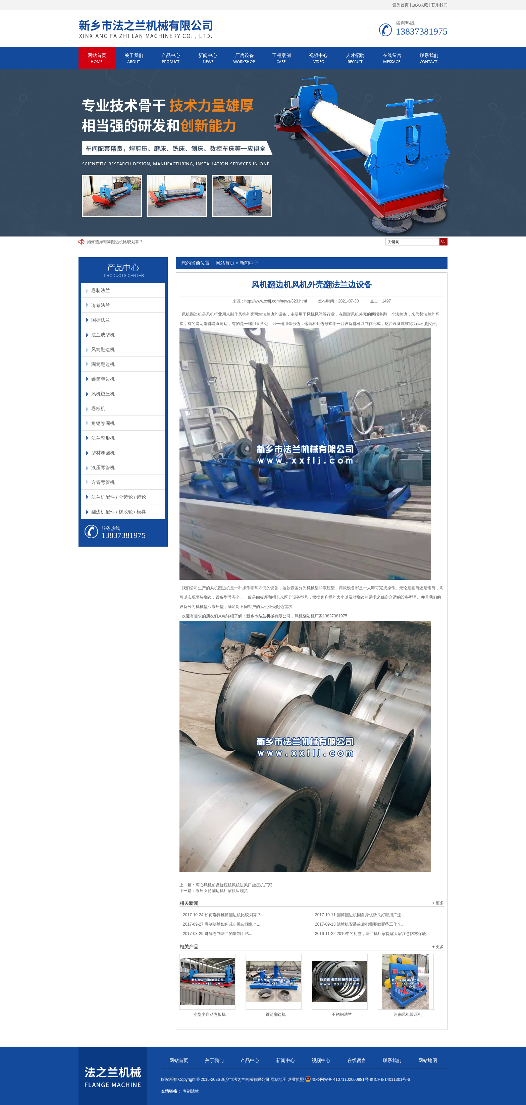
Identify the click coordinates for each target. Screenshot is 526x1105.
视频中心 (318, 55)
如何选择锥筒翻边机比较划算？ (115, 241)
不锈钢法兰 (342, 1014)
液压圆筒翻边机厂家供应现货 (222, 890)
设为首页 (400, 5)
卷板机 (98, 408)
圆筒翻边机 (103, 364)
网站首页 (97, 55)
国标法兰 (100, 320)
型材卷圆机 (103, 452)
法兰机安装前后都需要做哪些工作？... (360, 924)
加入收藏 (420, 5)
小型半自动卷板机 (210, 1014)
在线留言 (392, 55)
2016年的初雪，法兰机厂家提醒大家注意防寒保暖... (372, 933)
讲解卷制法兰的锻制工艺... (217, 933)
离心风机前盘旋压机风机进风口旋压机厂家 (234, 885)
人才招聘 (355, 55)
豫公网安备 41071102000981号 (337, 1079)
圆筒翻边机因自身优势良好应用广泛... (360, 915)
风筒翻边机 (103, 349)
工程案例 (281, 55)
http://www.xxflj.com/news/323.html (276, 301)
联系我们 (439, 5)
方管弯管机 (103, 482)
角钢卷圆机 (103, 423)
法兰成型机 (103, 334)
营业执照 (296, 1079)
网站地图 (427, 1060)
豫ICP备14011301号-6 (390, 1079)
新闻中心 (207, 55)
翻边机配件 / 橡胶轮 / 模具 (118, 511)
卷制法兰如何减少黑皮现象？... (221, 924)
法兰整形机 (103, 438)
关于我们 (133, 55)
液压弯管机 (103, 467)
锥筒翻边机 (276, 1014)
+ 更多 (438, 903)
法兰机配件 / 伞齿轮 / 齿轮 (118, 497)
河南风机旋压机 (408, 1014)
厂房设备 (244, 55)
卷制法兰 (100, 290)
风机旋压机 (103, 393)
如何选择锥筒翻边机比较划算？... (223, 915)
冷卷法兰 (100, 305)
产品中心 (170, 55)
